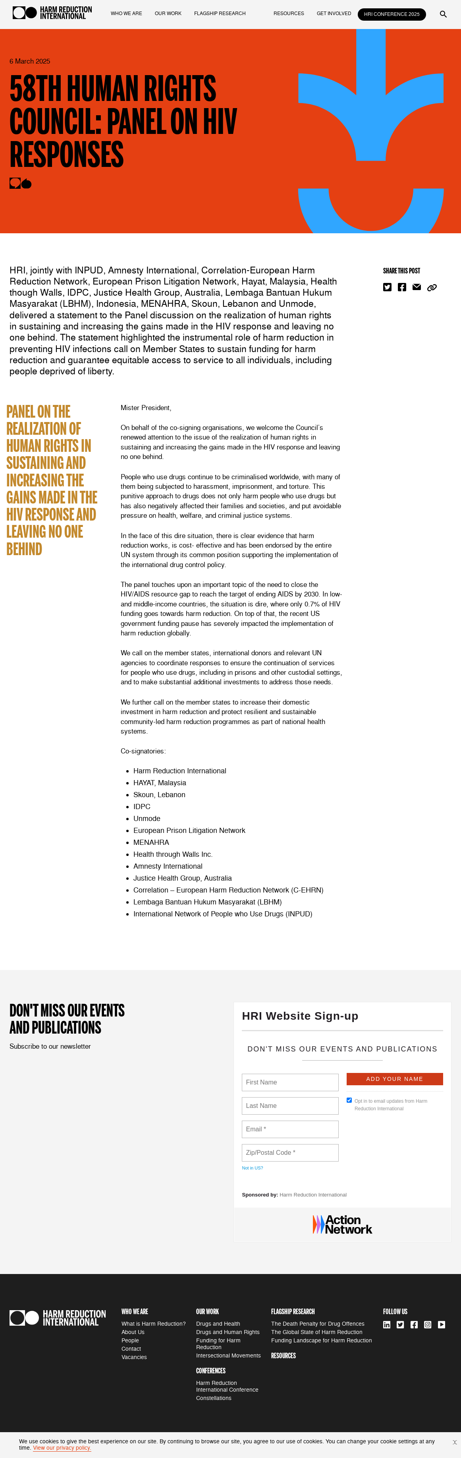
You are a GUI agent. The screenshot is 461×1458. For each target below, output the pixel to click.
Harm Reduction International (313, 1195)
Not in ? (252, 1168)
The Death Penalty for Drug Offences (318, 1324)
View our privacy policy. (62, 1447)
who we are (126, 14)
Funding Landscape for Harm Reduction (321, 1340)
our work (168, 14)
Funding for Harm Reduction (218, 1344)
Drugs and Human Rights (228, 1332)
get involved (334, 14)
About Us (133, 1332)
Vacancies (134, 1357)
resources (289, 14)
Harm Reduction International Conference (227, 1386)
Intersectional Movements (228, 1355)
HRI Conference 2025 (392, 14)
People (130, 1340)
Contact (131, 1349)
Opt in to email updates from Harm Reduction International (387, 1104)
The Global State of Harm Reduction (317, 1332)
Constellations (213, 1398)
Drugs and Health (218, 1324)
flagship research (220, 14)
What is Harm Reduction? (154, 1324)
